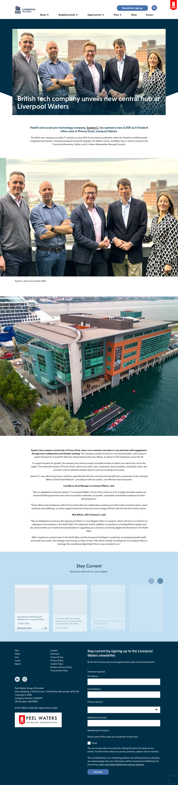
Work (17, 654)
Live (17, 657)
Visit (17, 650)
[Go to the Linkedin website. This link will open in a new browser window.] (17, 679)
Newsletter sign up (132, 8)
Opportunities (94, 15)
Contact (149, 15)
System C (92, 127)
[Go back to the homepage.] (25, 13)
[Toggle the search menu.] (154, 8)
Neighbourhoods (66, 15)
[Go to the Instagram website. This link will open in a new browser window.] (24, 679)
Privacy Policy (56, 660)
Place (116, 15)
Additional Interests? (97, 717)
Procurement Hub (58, 670)
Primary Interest (96, 702)
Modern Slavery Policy (61, 667)
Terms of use (56, 657)
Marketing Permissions (98, 730)
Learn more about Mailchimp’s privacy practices (121, 764)
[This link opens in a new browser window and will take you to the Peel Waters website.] (51, 720)
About (43, 15)
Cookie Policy (56, 664)
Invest (18, 660)
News (134, 15)
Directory (54, 654)
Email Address (95, 689)
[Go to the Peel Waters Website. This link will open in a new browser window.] (173, 5)
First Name (93, 676)
